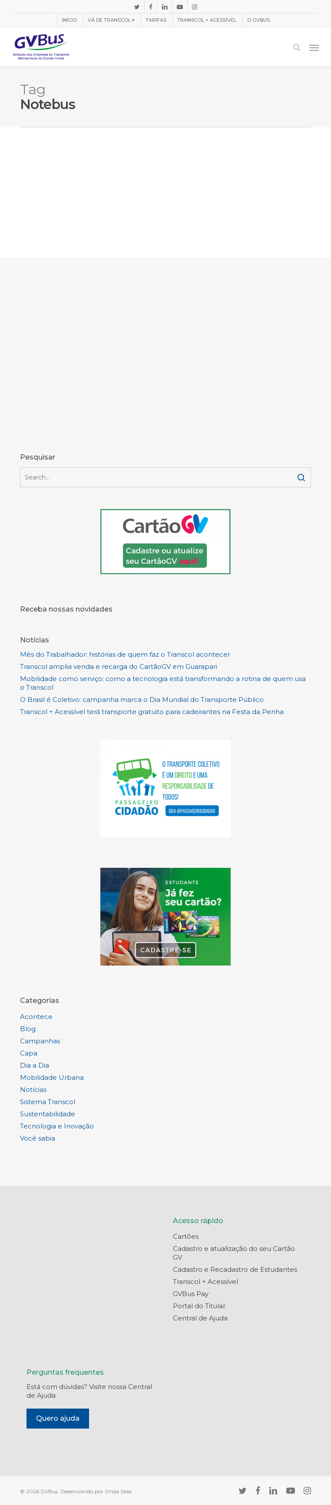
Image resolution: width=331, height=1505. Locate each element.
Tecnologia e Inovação (57, 1126)
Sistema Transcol (47, 1102)
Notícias (33, 1089)
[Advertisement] (165, 192)
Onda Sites (118, 1491)
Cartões (186, 1236)
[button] (314, 47)
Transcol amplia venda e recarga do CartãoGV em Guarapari (118, 666)
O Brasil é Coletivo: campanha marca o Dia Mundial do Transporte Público (142, 699)
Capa (28, 1053)
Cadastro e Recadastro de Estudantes (235, 1269)
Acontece (36, 1016)
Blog (28, 1029)
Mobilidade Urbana (52, 1077)
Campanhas (40, 1041)
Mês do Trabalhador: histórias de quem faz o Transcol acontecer (125, 654)
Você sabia (37, 1138)
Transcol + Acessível (205, 1281)
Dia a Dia (34, 1065)
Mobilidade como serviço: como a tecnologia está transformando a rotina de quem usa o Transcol (163, 683)
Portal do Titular (199, 1306)
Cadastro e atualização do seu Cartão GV (234, 1252)
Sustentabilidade (47, 1114)
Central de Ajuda (200, 1318)
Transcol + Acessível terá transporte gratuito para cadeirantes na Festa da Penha (152, 712)
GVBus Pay (191, 1294)
